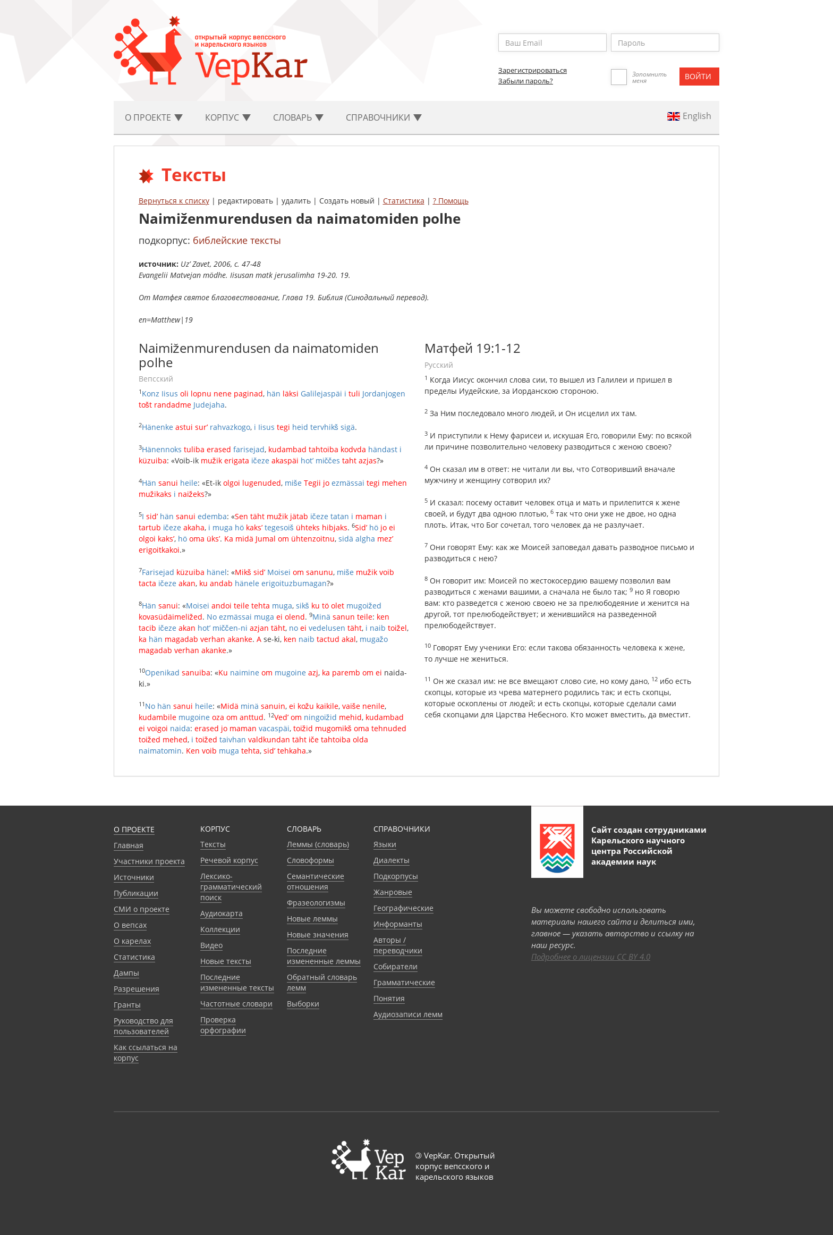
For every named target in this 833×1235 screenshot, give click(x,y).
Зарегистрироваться (532, 70)
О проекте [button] (154, 117)
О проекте (134, 829)
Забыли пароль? (525, 81)
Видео (211, 945)
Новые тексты (225, 961)
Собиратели (395, 966)
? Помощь (451, 201)
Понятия (389, 998)
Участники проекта (149, 861)
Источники (134, 877)
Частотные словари (236, 1004)
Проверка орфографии (223, 1024)
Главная (128, 845)
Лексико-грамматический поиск (231, 886)
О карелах (132, 941)
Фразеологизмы (316, 903)
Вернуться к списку (174, 201)
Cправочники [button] (384, 117)
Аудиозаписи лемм (408, 1014)
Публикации (136, 893)
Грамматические (404, 982)
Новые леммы (312, 918)
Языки (384, 844)
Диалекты (391, 860)
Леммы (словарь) (318, 844)
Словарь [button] (298, 117)
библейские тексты (237, 240)
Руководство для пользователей (143, 1026)
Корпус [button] (228, 117)
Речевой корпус (229, 860)
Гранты (127, 1005)
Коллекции (220, 929)
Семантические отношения (315, 881)
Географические (403, 908)
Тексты (213, 844)
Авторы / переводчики (397, 945)
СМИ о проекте (141, 909)
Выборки (303, 1004)
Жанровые (392, 892)
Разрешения (136, 989)
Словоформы (310, 860)
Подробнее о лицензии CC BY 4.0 (590, 956)
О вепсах (130, 925)
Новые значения (317, 934)
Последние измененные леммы (324, 955)
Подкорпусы (395, 876)
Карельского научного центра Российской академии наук (638, 851)
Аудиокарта (221, 913)
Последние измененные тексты (237, 982)
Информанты (397, 924)
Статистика (403, 201)
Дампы (126, 973)
